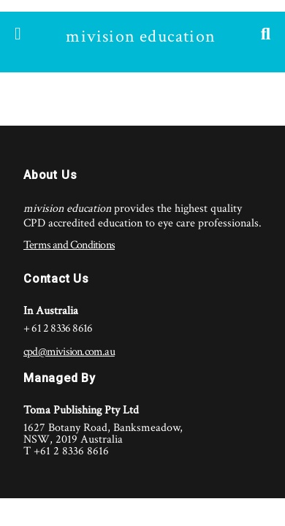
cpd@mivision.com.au (69, 351)
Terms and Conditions (69, 245)
